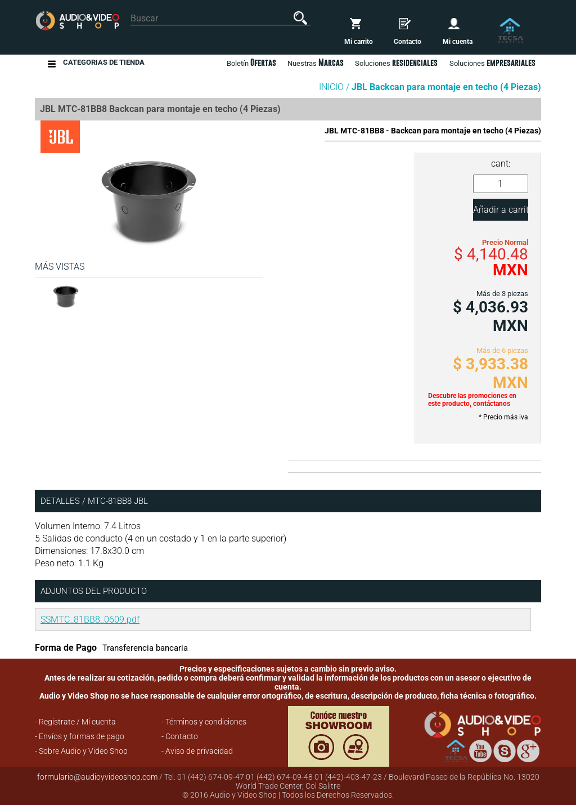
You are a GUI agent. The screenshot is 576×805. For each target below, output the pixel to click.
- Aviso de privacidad (197, 750)
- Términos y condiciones (203, 721)
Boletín (251, 62)
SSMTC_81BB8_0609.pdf (90, 619)
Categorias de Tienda (104, 63)
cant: (500, 163)
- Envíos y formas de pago (79, 736)
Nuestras (315, 62)
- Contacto (179, 736)
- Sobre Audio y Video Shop (81, 750)
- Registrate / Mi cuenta (75, 721)
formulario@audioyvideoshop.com (97, 776)
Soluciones (492, 62)
